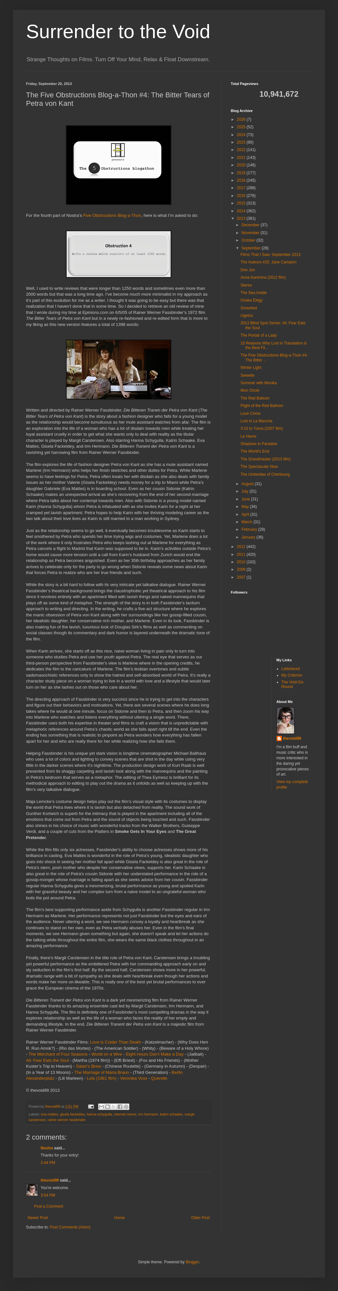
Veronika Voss (134, 1078)
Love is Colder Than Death (115, 1042)
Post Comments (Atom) (70, 1227)
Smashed (248, 308)
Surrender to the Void (118, 31)
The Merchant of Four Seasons (58, 1054)
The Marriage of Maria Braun (101, 1072)
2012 (242, 546)
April (245, 514)
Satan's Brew (88, 1066)
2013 (242, 218)
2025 (242, 127)
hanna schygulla (99, 1114)
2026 (242, 119)
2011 (242, 554)
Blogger (192, 1262)
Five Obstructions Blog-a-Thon (112, 215)
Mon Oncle (249, 390)
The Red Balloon (254, 398)
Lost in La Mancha (256, 421)
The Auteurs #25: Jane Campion (268, 262)
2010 (242, 562)
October (248, 240)
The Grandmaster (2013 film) (265, 459)
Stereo (246, 285)
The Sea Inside (253, 292)
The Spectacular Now (259, 466)
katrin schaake (171, 1114)
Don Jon (247, 270)
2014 (242, 211)
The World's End (254, 451)
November (251, 233)
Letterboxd (290, 669)
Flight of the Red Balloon (261, 405)
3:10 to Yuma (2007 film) (261, 428)
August (248, 484)
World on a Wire (106, 1054)
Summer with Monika (258, 383)
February (249, 529)
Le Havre (248, 436)
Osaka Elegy (251, 300)
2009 (242, 569)
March (247, 522)
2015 (242, 203)
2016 (242, 195)
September (251, 248)
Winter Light (250, 367)
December (251, 225)
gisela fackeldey (72, 1114)
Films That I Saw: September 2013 (270, 254)
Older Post (200, 1217)
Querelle (159, 1078)
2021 (242, 157)
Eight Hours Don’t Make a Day (154, 1054)
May (245, 506)
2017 (242, 188)
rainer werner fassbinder (66, 1120)
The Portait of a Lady (258, 335)
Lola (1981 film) (101, 1078)
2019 (242, 173)
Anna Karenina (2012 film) (263, 277)
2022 (242, 149)
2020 (242, 165)
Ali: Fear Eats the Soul (47, 1060)
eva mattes (49, 1114)
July (245, 491)
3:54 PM (48, 1195)
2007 (242, 577)
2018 (242, 180)
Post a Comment (48, 1206)
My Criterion (292, 675)
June (246, 499)
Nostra (47, 1148)
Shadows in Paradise (258, 444)
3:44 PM (48, 1162)
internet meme (125, 1114)
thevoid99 (50, 1180)
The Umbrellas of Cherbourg (265, 474)
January (248, 537)
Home (119, 1217)
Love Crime (250, 413)
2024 (242, 135)
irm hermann (148, 1114)
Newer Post (38, 1217)
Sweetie (247, 375)
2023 (242, 142)
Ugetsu (246, 315)
